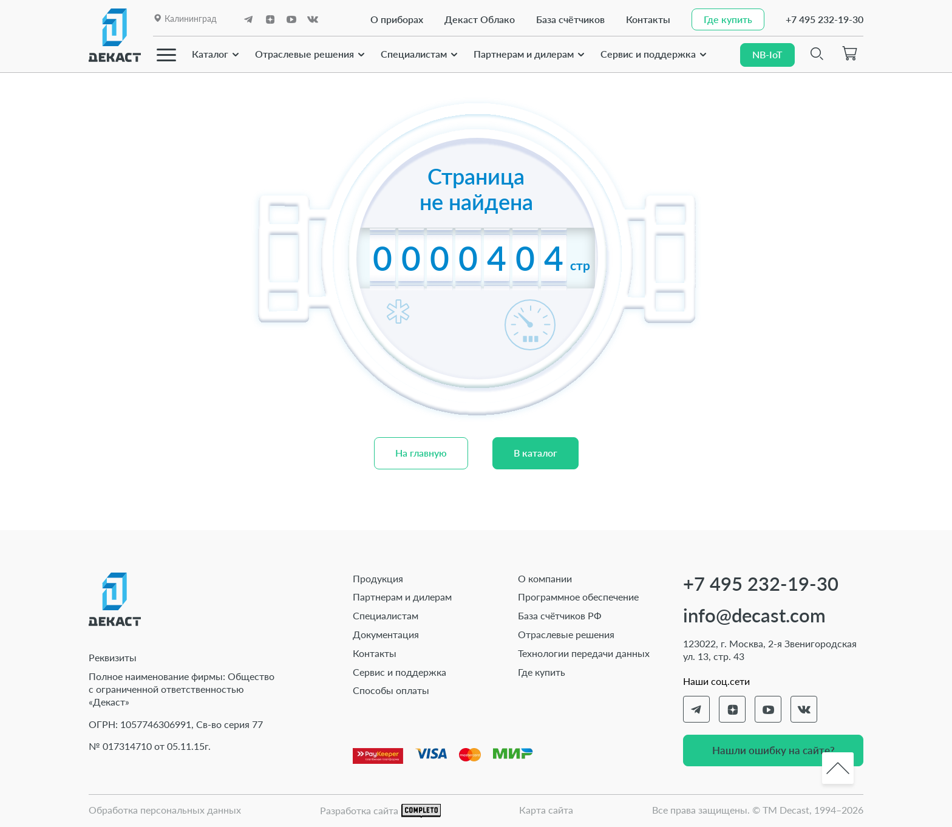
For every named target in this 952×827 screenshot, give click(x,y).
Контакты (645, 19)
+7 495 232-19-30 (824, 19)
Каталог (210, 53)
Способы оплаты (391, 690)
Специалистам (414, 53)
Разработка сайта (380, 811)
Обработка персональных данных (165, 809)
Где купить (541, 672)
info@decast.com (754, 615)
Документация (386, 634)
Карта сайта (546, 809)
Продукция (378, 578)
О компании (545, 578)
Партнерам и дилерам (524, 53)
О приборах (393, 19)
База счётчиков (567, 19)
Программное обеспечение (578, 596)
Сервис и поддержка (648, 53)
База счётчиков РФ (560, 615)
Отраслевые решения (304, 53)
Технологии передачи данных (584, 653)
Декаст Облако (476, 19)
